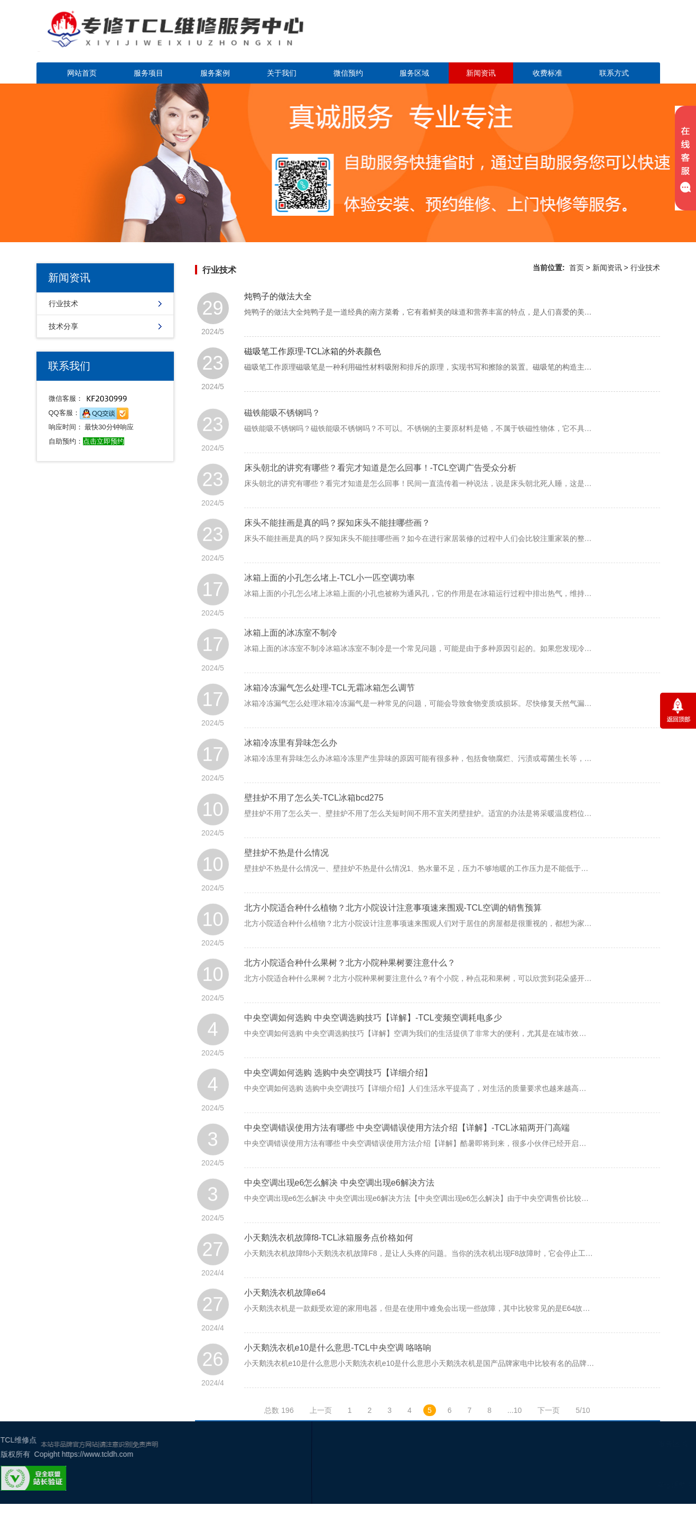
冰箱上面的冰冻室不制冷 (290, 659)
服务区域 (414, 73)
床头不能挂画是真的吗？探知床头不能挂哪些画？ (337, 549)
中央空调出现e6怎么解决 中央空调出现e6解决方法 (339, 1209)
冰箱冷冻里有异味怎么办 (290, 769)
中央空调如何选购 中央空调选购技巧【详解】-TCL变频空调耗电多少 (373, 1044)
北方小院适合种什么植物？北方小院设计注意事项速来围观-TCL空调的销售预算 (393, 934)
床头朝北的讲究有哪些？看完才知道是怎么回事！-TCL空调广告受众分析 (380, 494)
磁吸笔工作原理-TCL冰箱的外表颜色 (313, 351)
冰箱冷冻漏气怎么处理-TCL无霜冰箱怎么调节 (329, 714)
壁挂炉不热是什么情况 (286, 879)
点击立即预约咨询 (586, 37)
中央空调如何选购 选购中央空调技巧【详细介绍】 (338, 1099)
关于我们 (281, 73)
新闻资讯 (481, 73)
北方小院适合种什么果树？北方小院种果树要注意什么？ (350, 989)
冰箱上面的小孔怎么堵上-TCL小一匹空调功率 (329, 604)
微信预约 (348, 73)
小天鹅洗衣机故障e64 (285, 1319)
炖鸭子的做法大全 (278, 296)
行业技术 (63, 303)
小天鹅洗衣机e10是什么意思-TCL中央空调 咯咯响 (338, 1374)
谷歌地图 (651, 1485)
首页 (576, 267)
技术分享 (63, 326)
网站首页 (82, 73)
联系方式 (614, 73)
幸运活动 (620, 1485)
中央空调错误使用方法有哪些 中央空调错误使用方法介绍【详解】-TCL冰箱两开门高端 (407, 1154)
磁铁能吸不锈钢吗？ (282, 439)
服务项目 (148, 73)
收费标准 (547, 73)
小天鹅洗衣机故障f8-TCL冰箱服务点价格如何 (329, 1264)
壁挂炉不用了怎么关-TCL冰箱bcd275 (314, 824)
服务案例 (215, 73)
